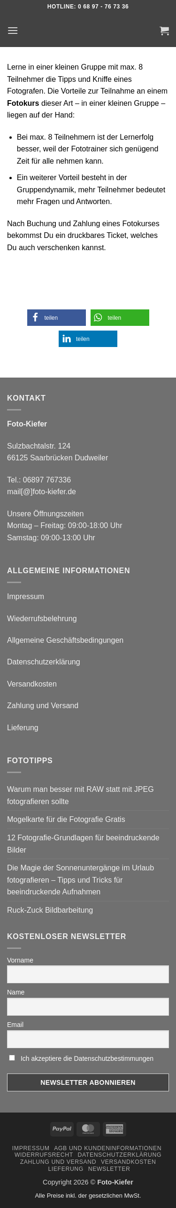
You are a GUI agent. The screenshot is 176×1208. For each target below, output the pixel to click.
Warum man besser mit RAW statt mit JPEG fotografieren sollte (80, 795)
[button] (12, 30)
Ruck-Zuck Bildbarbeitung (50, 910)
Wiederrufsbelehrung (42, 619)
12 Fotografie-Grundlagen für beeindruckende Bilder (83, 844)
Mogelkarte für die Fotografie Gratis (66, 819)
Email (15, 1024)
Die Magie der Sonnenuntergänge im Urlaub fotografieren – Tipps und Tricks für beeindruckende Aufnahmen (80, 880)
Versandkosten (32, 684)
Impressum (25, 596)
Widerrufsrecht (44, 1155)
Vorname (20, 960)
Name (15, 992)
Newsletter (109, 1169)
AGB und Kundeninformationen (107, 1148)
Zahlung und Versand (42, 706)
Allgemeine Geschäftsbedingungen (65, 640)
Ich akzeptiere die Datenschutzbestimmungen (87, 1058)
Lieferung (22, 728)
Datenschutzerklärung (43, 662)
